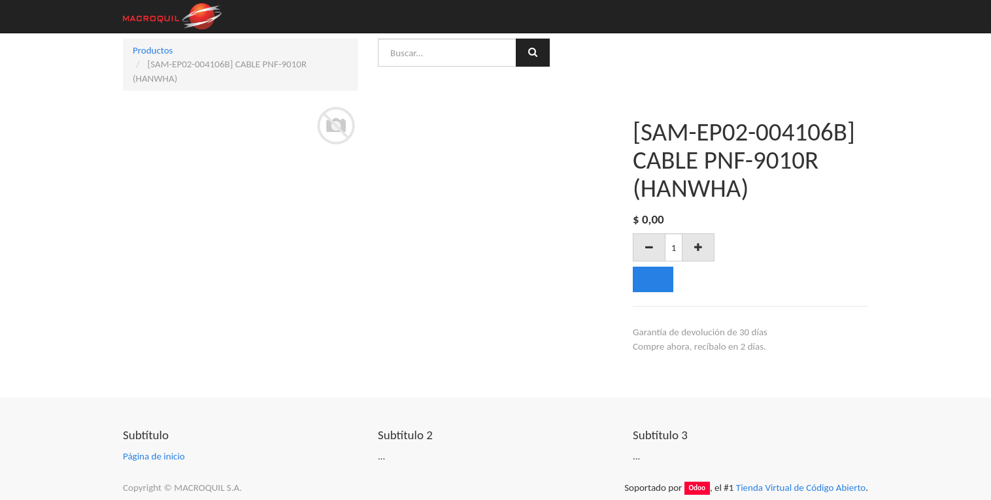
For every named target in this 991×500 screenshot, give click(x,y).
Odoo (696, 488)
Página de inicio (154, 456)
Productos (153, 50)
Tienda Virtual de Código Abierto (800, 487)
